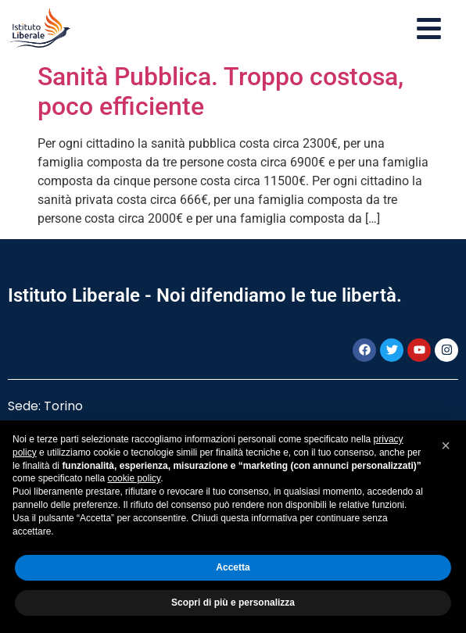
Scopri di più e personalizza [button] (233, 602)
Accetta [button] (232, 567)
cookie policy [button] (133, 478)
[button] (445, 445)
